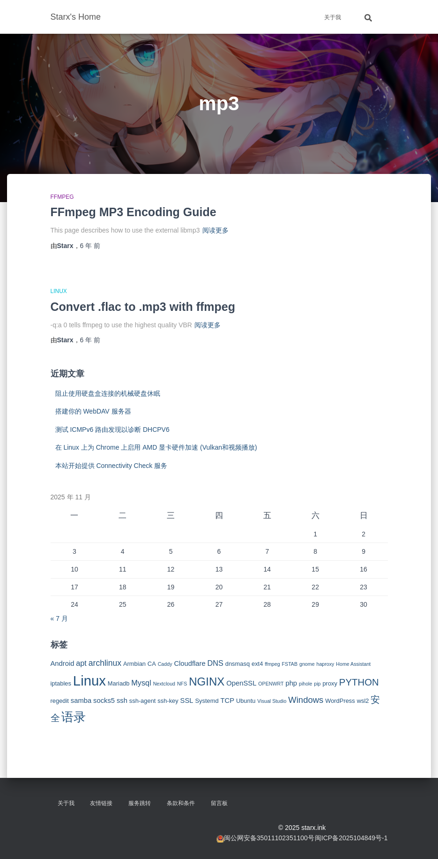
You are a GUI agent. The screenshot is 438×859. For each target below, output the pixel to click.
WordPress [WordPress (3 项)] (340, 700)
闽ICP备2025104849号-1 (351, 838)
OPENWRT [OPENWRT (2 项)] (270, 683)
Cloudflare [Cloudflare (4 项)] (189, 663)
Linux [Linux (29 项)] (89, 680)
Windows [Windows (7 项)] (305, 700)
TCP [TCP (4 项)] (227, 700)
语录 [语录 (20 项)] (73, 717)
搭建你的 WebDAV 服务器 (93, 411)
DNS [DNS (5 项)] (215, 663)
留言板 (219, 803)
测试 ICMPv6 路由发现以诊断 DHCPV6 (112, 429)
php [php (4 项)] (291, 683)
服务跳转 (139, 803)
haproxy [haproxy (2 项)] (325, 664)
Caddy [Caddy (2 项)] (165, 664)
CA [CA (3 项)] (152, 663)
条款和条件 (181, 803)
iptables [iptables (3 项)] (61, 683)
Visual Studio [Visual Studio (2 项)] (271, 701)
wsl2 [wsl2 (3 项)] (363, 700)
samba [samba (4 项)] (81, 700)
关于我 (332, 17)
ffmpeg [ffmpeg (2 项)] (272, 664)
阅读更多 (215, 230)
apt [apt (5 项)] (81, 663)
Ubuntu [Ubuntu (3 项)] (246, 700)
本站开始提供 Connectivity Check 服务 (111, 465)
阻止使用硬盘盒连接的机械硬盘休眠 (107, 393)
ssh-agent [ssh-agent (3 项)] (142, 700)
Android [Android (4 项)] (62, 663)
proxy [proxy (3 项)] (329, 683)
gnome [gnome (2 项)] (307, 664)
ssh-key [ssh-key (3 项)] (167, 700)
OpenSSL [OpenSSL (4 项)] (241, 683)
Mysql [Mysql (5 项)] (141, 682)
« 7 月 (59, 618)
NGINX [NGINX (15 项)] (206, 681)
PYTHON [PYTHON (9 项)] (359, 682)
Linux (59, 291)
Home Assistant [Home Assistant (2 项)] (353, 664)
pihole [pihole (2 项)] (305, 683)
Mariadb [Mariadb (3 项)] (119, 683)
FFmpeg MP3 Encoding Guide (133, 212)
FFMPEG (62, 197)
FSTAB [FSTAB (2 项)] (290, 664)
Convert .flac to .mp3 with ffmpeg (143, 306)
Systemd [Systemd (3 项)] (206, 700)
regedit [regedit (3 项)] (60, 700)
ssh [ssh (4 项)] (122, 700)
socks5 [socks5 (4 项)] (104, 700)
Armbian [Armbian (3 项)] (134, 663)
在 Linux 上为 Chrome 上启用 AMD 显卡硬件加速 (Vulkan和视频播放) (156, 447)
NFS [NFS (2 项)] (182, 683)
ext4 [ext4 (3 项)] (257, 663)
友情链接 (101, 803)
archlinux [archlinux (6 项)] (105, 663)
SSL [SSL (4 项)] (186, 700)
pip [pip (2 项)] (317, 683)
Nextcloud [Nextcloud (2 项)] (164, 683)
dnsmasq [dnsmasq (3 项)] (237, 663)
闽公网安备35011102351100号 (269, 838)
